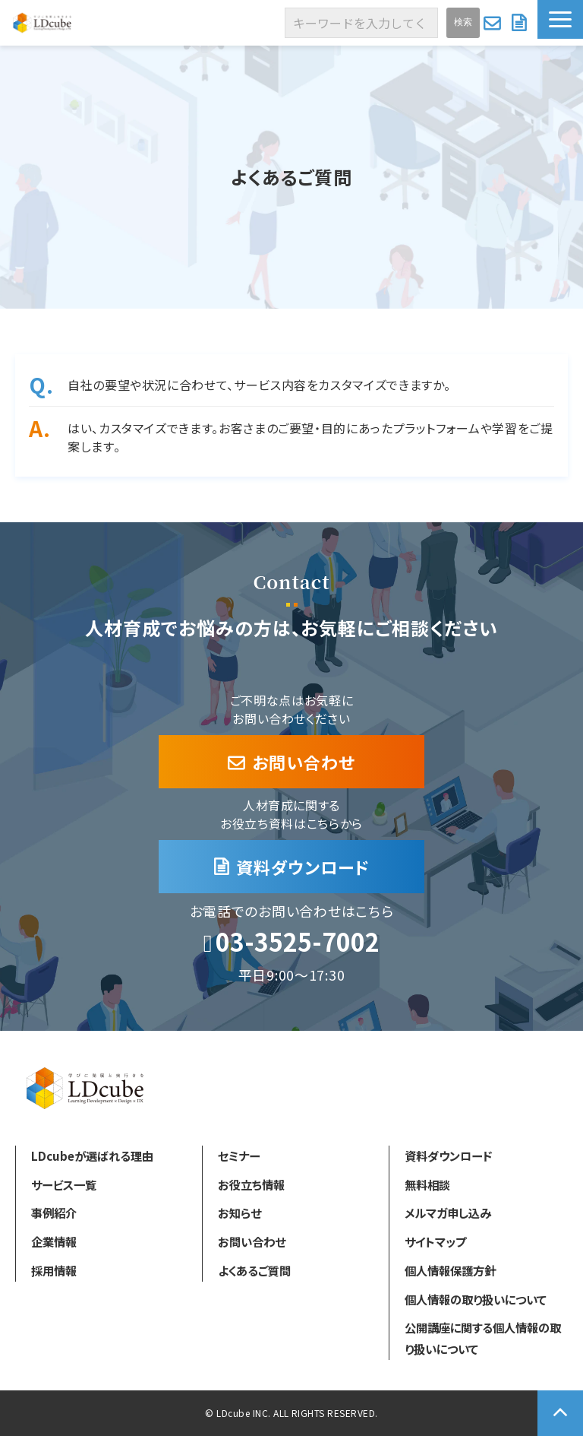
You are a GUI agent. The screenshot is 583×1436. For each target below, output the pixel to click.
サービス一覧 (63, 1184)
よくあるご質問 (254, 1270)
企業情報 (54, 1241)
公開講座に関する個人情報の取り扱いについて (483, 1338)
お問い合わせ (494, 23)
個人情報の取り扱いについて (476, 1299)
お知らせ (239, 1212)
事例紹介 (54, 1212)
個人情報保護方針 (450, 1270)
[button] (560, 19)
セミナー (239, 1155)
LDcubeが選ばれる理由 (92, 1155)
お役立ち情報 (251, 1184)
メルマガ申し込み (448, 1212)
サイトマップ (435, 1241)
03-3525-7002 (298, 942)
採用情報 (54, 1270)
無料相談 (427, 1184)
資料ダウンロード (521, 23)
